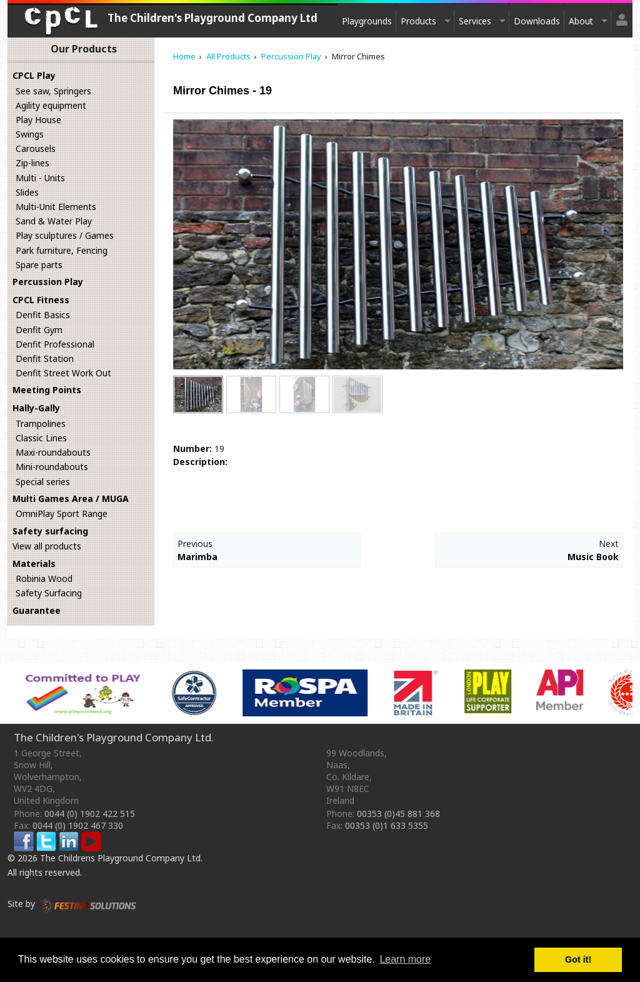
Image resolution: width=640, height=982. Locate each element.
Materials (34, 563)
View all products (46, 546)
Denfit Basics (43, 315)
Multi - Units (40, 178)
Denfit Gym (39, 330)
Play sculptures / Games (65, 235)
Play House (38, 120)
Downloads (537, 21)
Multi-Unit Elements (56, 207)
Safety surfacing (50, 531)
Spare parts (39, 265)
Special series (43, 482)
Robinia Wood (44, 578)
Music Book (593, 557)
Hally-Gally (36, 408)
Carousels (36, 148)
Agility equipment (51, 105)
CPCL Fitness (40, 300)
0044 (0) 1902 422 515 (89, 813)
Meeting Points (46, 390)
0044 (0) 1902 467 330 (77, 825)
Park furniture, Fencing (62, 250)
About (581, 21)
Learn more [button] (405, 959)
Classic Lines (41, 438)
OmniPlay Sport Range (62, 513)
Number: (192, 448)
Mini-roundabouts (52, 467)
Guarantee (36, 610)
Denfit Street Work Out (63, 373)
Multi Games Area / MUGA (70, 498)
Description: (200, 462)
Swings (30, 134)
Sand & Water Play (54, 221)
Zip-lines (32, 163)
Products (418, 21)
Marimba (198, 557)
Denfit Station (45, 358)
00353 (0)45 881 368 (398, 813)
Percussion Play (47, 282)
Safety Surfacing (49, 593)
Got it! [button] (578, 959)
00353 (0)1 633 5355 (386, 825)
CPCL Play (34, 75)
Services (475, 21)
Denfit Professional (55, 344)
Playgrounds (367, 21)
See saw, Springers (53, 91)
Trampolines (41, 423)
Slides (27, 192)
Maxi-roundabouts (53, 452)
